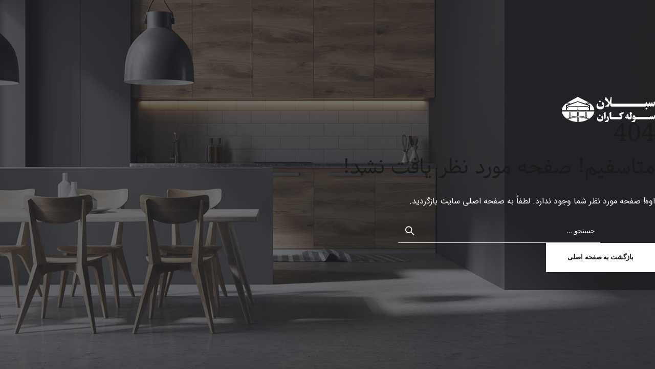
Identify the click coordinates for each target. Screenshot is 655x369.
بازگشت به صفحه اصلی (600, 257)
